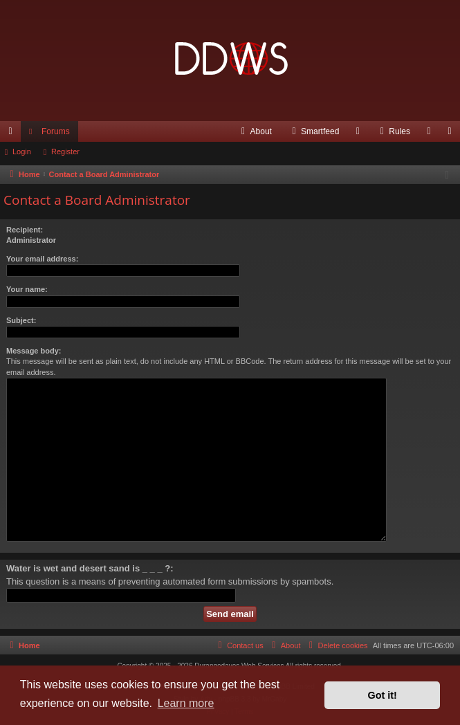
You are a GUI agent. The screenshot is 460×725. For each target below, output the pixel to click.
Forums (56, 131)
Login (21, 151)
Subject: (21, 320)
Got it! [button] (382, 695)
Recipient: (24, 230)
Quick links (13, 134)
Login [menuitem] (432, 134)
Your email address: (42, 259)
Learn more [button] (186, 703)
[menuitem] (255, 131)
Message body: (33, 351)
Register (65, 151)
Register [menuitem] (452, 134)
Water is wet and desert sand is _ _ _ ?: (90, 568)
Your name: (27, 289)
